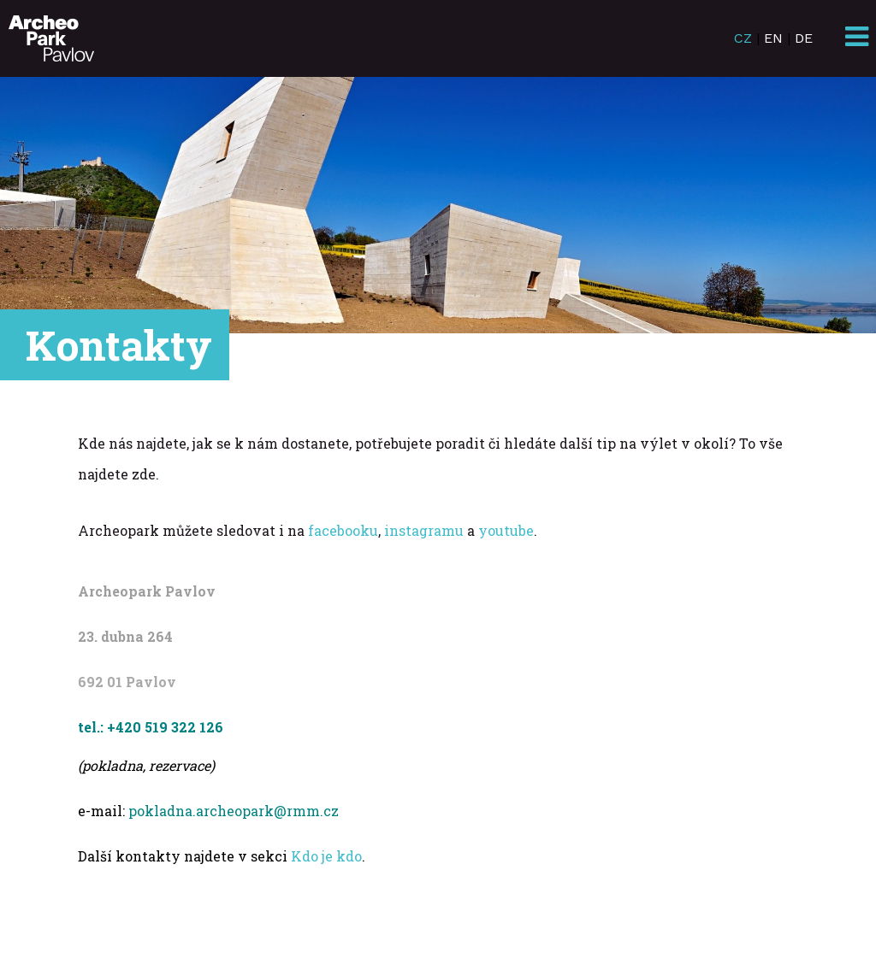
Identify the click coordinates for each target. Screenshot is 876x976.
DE (804, 38)
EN (773, 38)
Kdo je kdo (326, 856)
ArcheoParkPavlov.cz (51, 38)
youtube (506, 530)
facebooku (343, 530)
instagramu (424, 530)
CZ (743, 38)
